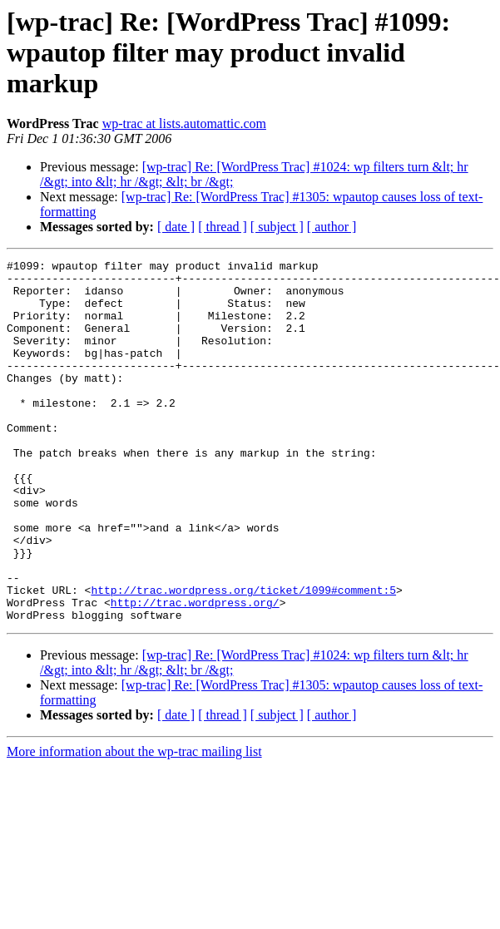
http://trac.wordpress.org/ (195, 672)
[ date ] (176, 227)
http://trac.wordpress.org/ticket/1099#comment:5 (243, 657)
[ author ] (332, 227)
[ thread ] (222, 227)
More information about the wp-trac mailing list (134, 824)
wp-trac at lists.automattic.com (184, 123)
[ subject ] (277, 227)
